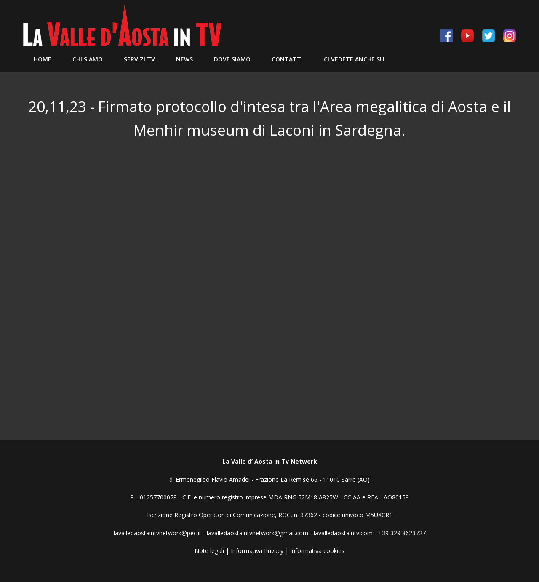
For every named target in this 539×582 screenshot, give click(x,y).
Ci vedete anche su (354, 59)
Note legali (209, 551)
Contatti (287, 59)
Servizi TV (139, 59)
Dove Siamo (232, 59)
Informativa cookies (317, 551)
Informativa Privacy (257, 551)
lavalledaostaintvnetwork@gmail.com (257, 533)
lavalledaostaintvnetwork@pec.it (157, 533)
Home (42, 59)
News (184, 59)
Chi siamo (87, 59)
